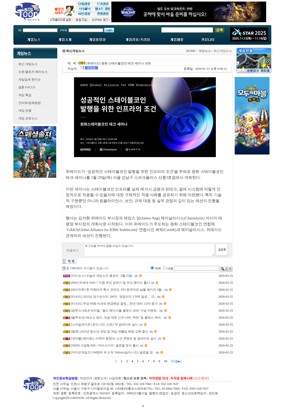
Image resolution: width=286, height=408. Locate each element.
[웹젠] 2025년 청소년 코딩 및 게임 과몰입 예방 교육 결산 (109, 331)
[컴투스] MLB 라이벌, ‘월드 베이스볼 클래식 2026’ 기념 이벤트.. (114, 310)
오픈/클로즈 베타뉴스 (33, 72)
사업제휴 (115, 378)
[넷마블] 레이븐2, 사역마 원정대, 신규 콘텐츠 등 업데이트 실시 (114, 338)
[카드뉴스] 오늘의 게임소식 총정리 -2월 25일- (102, 276)
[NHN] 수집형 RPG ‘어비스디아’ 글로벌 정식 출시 (104, 345)
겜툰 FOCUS (26, 87)
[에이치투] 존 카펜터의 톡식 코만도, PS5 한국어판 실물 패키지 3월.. (117, 289)
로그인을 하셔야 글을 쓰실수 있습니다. (149, 249)
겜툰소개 (100, 378)
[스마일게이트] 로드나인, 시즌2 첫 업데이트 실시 (104, 324)
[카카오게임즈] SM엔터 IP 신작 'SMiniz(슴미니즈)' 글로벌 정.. (112, 352)
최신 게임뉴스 (28, 64)
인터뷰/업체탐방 (29, 103)
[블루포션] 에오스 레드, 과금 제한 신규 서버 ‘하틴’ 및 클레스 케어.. (116, 317)
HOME (190, 51)
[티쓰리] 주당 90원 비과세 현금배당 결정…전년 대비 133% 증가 (114, 303)
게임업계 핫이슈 (29, 79)
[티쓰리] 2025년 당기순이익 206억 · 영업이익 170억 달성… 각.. (113, 296)
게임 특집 (24, 95)
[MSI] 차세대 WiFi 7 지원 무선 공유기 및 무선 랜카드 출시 (110, 282)
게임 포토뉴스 (28, 118)
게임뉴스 (205, 51)
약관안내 (86, 378)
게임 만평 (24, 110)
